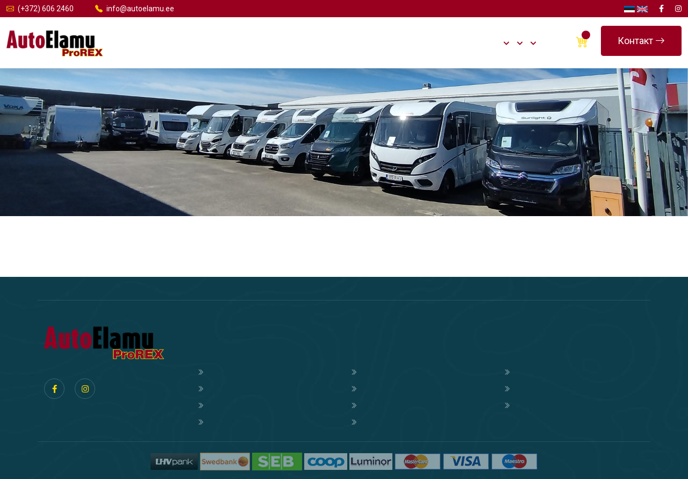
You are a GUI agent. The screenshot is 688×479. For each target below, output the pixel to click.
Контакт (641, 40)
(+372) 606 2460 (40, 8)
